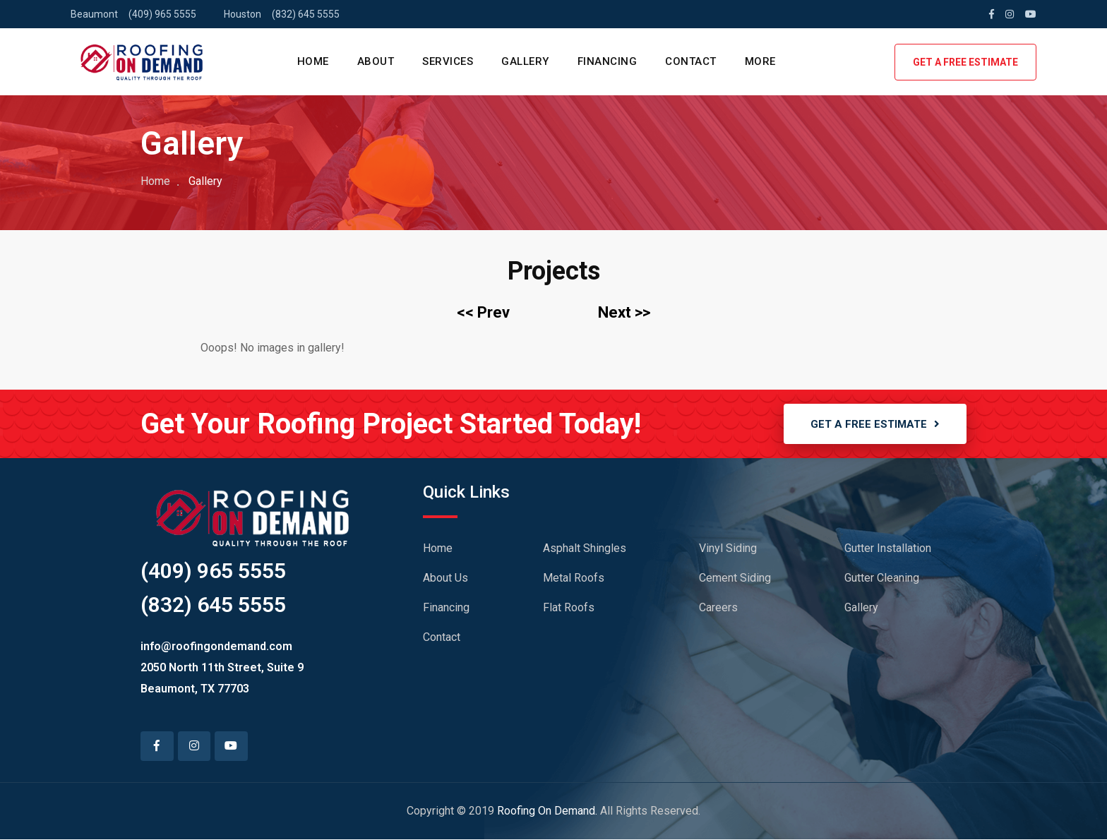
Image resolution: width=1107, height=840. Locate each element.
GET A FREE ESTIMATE (965, 62)
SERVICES (447, 61)
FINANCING (608, 61)
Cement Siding (735, 578)
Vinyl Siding (728, 549)
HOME (313, 61)
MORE (760, 61)
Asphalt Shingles (584, 549)
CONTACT (691, 61)
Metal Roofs (573, 578)
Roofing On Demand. (547, 811)
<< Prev (483, 312)
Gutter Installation (887, 549)
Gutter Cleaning (881, 578)
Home (155, 181)
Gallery (861, 608)
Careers (718, 608)
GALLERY (525, 61)
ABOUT (376, 61)
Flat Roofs (568, 608)
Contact (441, 637)
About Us (445, 578)
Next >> (624, 312)
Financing (446, 608)
